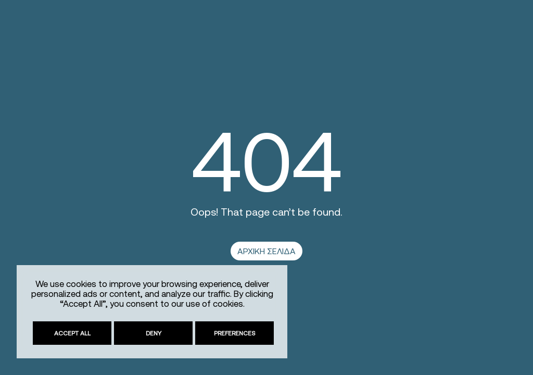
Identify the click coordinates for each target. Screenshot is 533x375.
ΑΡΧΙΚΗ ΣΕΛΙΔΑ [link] (266, 251)
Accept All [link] (72, 333)
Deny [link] (153, 333)
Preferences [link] (235, 333)
